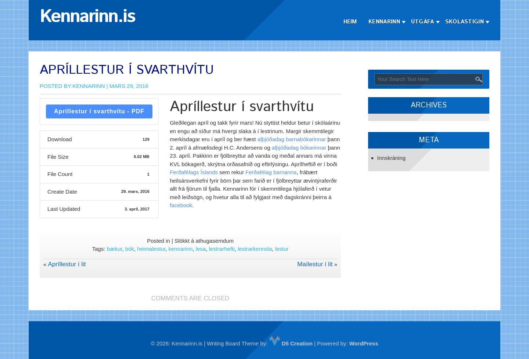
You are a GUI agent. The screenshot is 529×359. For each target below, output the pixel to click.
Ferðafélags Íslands (194, 172)
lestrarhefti (222, 249)
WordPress (363, 343)
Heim (350, 22)
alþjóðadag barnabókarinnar (292, 139)
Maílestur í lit (314, 264)
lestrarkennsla (255, 249)
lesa (201, 249)
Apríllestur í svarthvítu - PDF (99, 111)
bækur (114, 249)
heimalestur (151, 249)
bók (129, 249)
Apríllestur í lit (67, 264)
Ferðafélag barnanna (270, 172)
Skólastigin (464, 22)
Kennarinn (384, 22)
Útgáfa (422, 22)
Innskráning (391, 158)
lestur (282, 249)
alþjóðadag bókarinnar (299, 147)
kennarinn (180, 249)
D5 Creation (291, 343)
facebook (181, 205)
